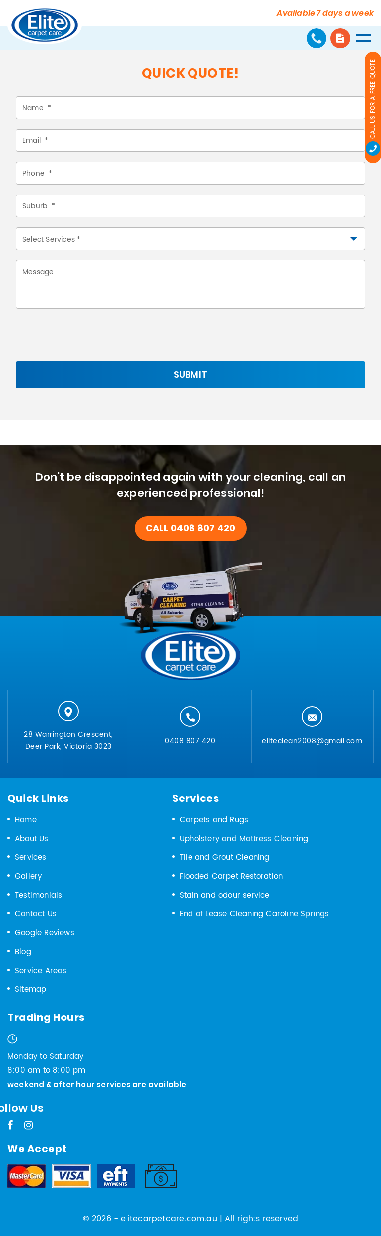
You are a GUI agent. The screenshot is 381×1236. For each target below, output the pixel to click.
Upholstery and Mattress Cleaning (244, 839)
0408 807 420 (190, 741)
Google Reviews (44, 933)
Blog (23, 952)
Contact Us (36, 914)
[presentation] (91, 342)
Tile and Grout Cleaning (225, 857)
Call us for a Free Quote (373, 107)
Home (26, 820)
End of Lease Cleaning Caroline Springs (254, 914)
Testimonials (38, 895)
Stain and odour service (225, 895)
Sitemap (30, 989)
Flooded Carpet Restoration (231, 876)
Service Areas (41, 971)
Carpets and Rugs (214, 820)
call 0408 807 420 (190, 528)
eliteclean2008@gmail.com (312, 741)
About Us (32, 839)
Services (31, 857)
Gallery (28, 876)
